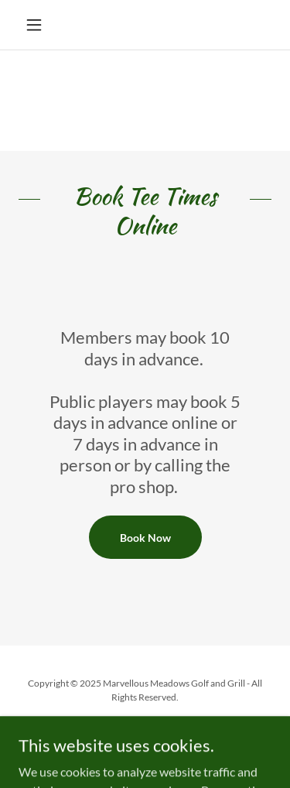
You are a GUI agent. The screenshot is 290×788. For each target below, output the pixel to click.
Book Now (145, 537)
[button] (37, 24)
